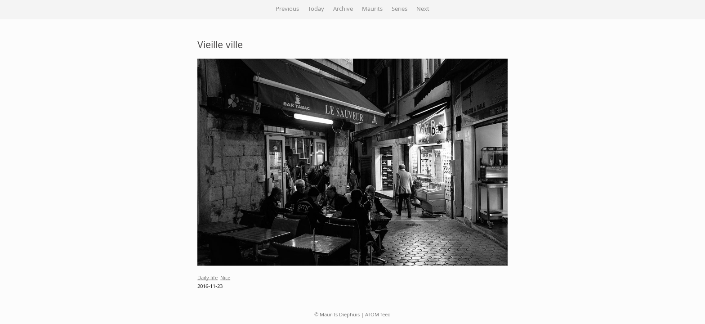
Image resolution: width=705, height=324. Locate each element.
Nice (225, 278)
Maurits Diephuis (340, 315)
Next (422, 9)
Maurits (372, 9)
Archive (343, 9)
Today (316, 9)
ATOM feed (378, 315)
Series (399, 9)
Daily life (207, 278)
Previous (287, 9)
